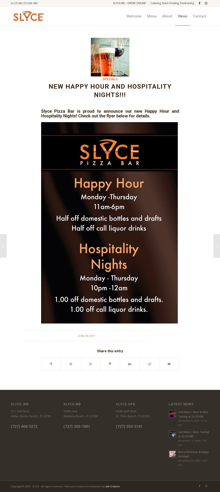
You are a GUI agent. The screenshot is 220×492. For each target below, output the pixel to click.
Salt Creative (112, 486)
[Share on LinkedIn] (129, 364)
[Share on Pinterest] (110, 364)
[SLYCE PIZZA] (28, 16)
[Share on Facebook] (51, 364)
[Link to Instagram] (206, 3)
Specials (110, 79)
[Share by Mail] (169, 364)
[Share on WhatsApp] (90, 364)
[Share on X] (71, 364)
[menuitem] (129, 3)
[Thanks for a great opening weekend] (3, 246)
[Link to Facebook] (199, 3)
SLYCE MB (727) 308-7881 (24, 3)
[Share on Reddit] (149, 364)
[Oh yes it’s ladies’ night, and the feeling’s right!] (216, 246)
